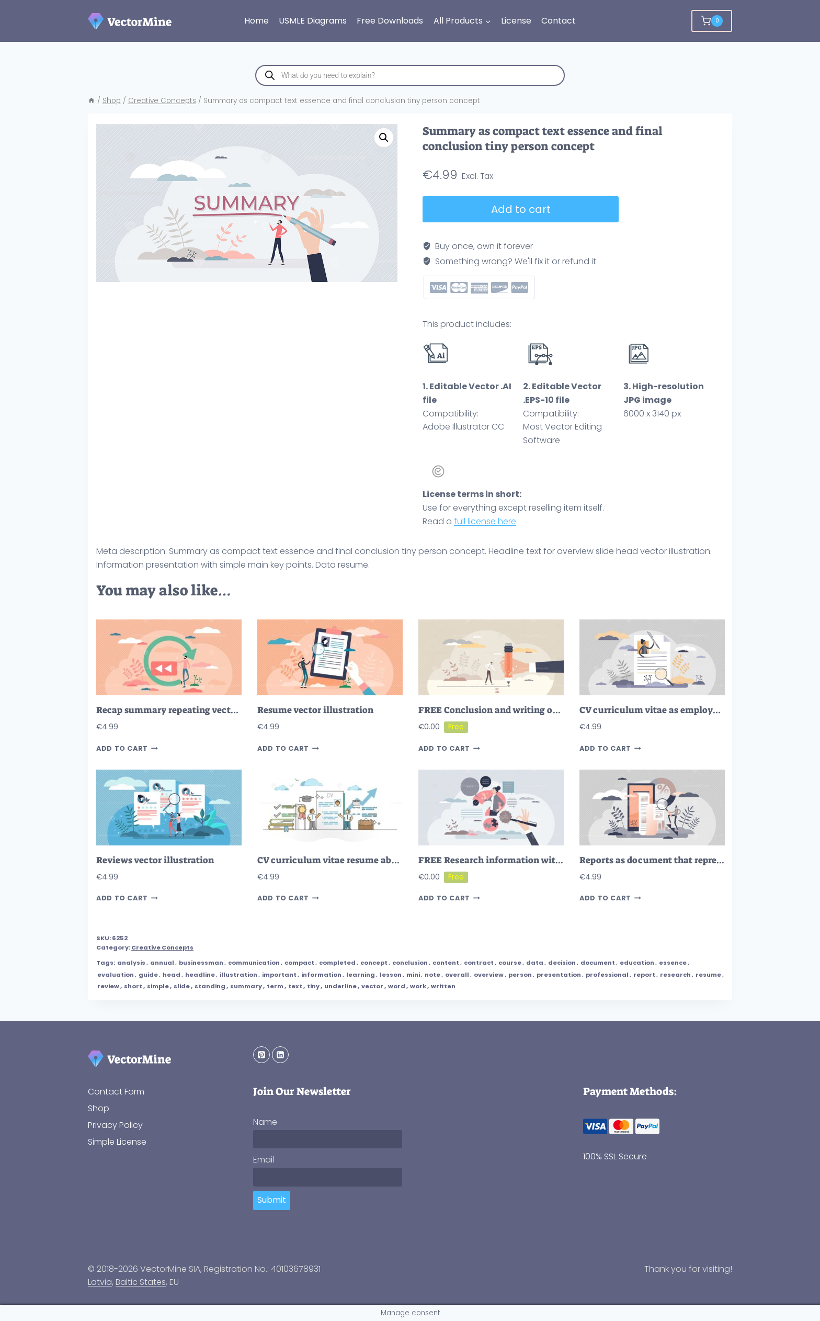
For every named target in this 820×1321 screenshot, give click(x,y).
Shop (98, 1108)
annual (162, 962)
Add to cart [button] (127, 748)
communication (254, 962)
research (675, 974)
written (443, 986)
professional (607, 974)
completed (337, 962)
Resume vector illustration (315, 710)
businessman (201, 962)
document (597, 962)
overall (457, 974)
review (108, 986)
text (295, 986)
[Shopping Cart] (711, 21)
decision (562, 962)
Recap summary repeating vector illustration (194, 710)
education (637, 962)
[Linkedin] (280, 1054)
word (396, 986)
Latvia (100, 1282)
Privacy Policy (115, 1125)
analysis (131, 962)
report (644, 974)
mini (413, 974)
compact (299, 962)
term (275, 986)
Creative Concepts (162, 947)
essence (673, 962)
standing (210, 986)
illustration (238, 974)
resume (708, 974)
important (279, 974)
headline (200, 974)
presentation (559, 974)
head (171, 974)
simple (158, 986)
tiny (313, 986)
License (516, 21)
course (509, 962)
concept (374, 962)
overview (489, 974)
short (133, 986)
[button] (383, 137)
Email (263, 1160)
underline (340, 986)
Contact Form (116, 1092)
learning (360, 974)
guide (148, 974)
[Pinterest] (261, 1054)
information (321, 974)
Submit (271, 1200)
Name (265, 1122)
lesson (391, 974)
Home (256, 21)
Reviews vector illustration (155, 860)
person (520, 974)
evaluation (115, 974)
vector (372, 986)
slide (182, 986)
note (432, 974)
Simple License (117, 1142)
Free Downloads (390, 21)
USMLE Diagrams (313, 21)
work (418, 986)
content (445, 962)
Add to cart (520, 209)
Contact (558, 21)
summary (246, 986)
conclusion (410, 962)
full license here (485, 521)
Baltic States (141, 1282)
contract (479, 962)
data (534, 962)
